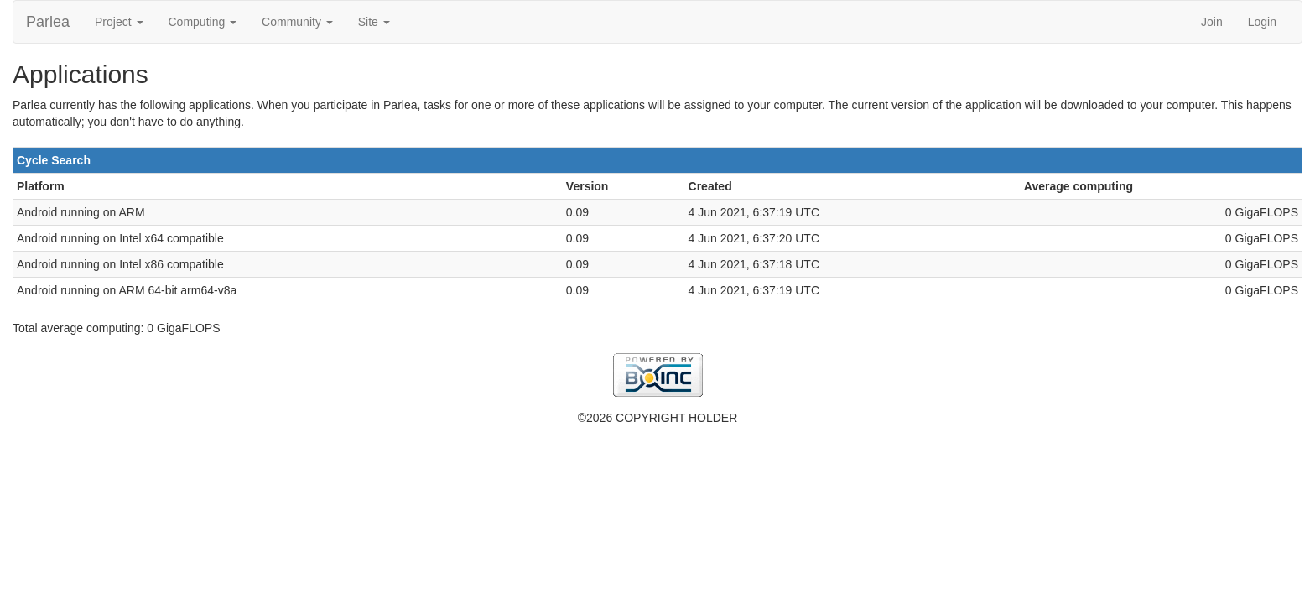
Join (1212, 22)
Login (1262, 22)
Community (297, 22)
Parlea (48, 21)
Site (374, 22)
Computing (203, 22)
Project (119, 22)
